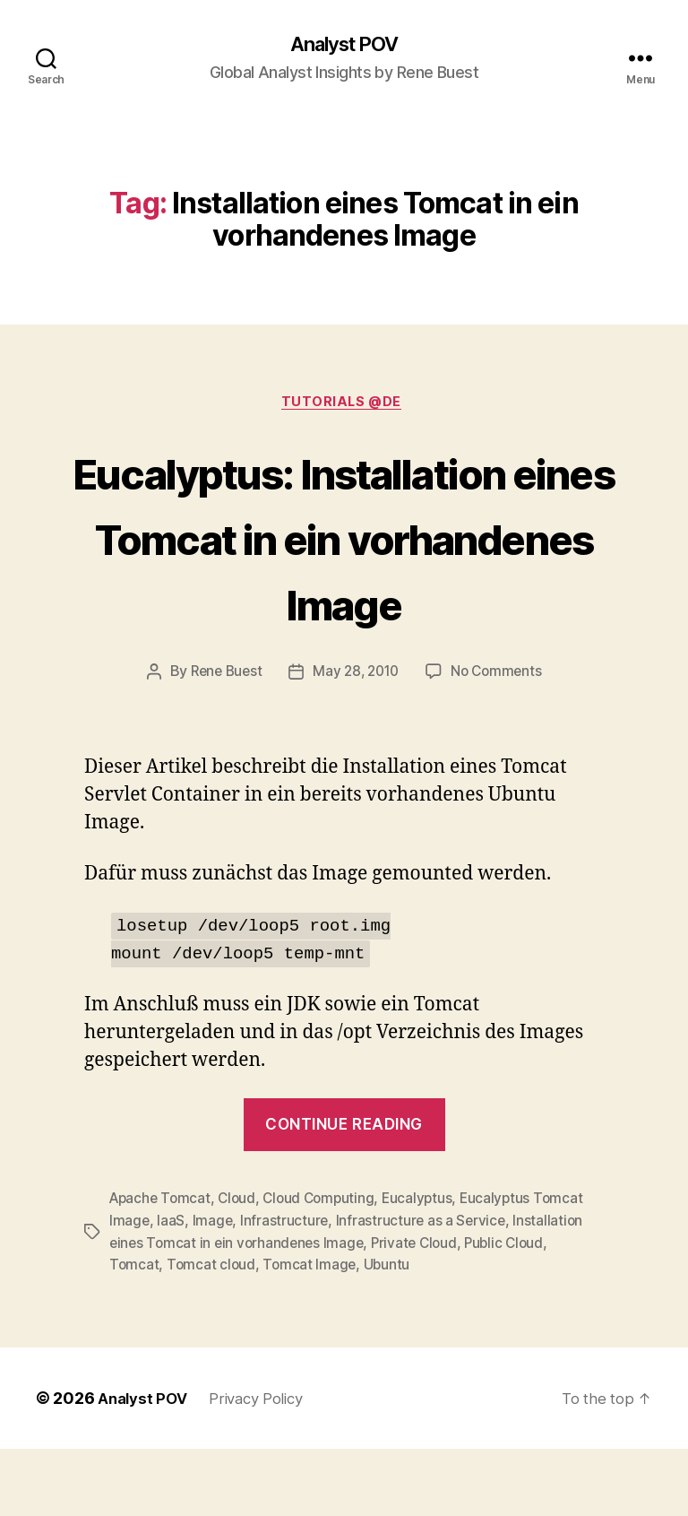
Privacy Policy (265, 1465)
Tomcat (134, 1332)
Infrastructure (286, 1289)
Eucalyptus (428, 1268)
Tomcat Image (312, 1332)
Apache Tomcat (162, 1268)
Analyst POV (343, 45)
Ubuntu (390, 1332)
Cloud (242, 1268)
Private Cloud (422, 1311)
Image (214, 1289)
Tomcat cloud (213, 1332)
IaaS (171, 1289)
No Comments (501, 741)
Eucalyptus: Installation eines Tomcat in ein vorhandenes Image (344, 573)
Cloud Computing (326, 1268)
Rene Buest (222, 741)
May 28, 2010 (356, 741)
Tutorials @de (344, 406)
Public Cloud (515, 1311)
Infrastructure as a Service (424, 1289)
